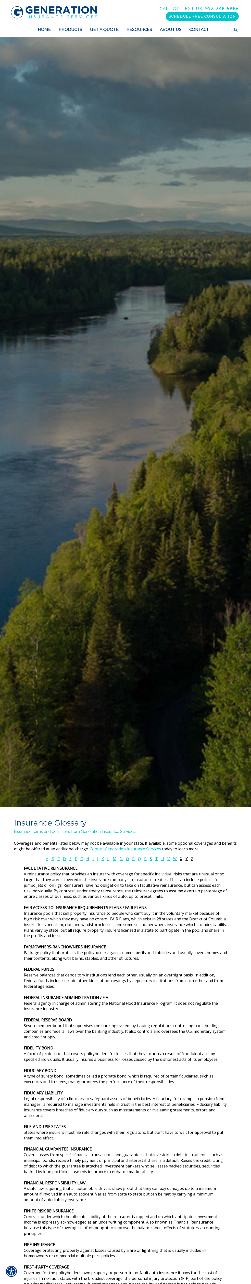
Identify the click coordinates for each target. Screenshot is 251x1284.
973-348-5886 (199, 8)
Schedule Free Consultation (202, 16)
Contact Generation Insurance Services (125, 849)
